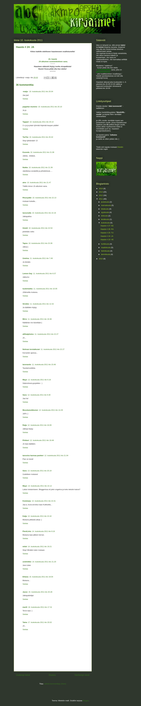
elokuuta (104, 216)
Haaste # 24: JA (107, 236)
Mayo (25, 380)
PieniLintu (27, 531)
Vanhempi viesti (82, 675)
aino (24, 182)
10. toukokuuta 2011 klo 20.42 (41, 137)
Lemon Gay (27, 273)
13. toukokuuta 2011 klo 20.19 (40, 471)
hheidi (25, 228)
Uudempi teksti (23, 675)
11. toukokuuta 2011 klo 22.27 (46, 334)
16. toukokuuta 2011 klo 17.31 (40, 607)
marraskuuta (106, 205)
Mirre (25, 319)
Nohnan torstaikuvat (31, 349)
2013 (101, 192)
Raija (25, 425)
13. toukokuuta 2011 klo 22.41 (44, 501)
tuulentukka (28, 289)
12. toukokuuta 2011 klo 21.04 (56, 455)
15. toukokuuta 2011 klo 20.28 (40, 592)
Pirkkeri (26, 440)
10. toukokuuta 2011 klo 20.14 (42, 122)
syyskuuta (105, 212)
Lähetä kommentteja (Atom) (55, 684)
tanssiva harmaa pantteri (33, 455)
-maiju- (26, 91)
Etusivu (52, 675)
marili (25, 607)
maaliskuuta (106, 247)
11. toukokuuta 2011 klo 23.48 (44, 364)
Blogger (86, 701)
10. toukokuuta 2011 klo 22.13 (44, 198)
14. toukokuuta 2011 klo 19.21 (40, 546)
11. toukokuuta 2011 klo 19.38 (40, 319)
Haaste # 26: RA (107, 229)
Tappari (26, 122)
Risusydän (27, 198)
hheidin (120, 147)
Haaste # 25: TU (107, 233)
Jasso (25, 592)
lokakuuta (105, 209)
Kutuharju (27, 501)
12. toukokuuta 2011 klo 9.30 (39, 395)
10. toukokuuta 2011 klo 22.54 (40, 228)
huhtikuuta (105, 244)
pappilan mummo (30, 107)
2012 (101, 195)
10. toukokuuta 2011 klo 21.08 (42, 152)
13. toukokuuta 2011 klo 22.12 (40, 486)
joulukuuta (105, 202)
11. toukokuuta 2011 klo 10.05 (45, 289)
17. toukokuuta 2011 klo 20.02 (40, 622)
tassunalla (27, 213)
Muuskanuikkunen (30, 410)
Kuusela (26, 152)
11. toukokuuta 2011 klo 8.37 (44, 273)
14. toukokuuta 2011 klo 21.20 (44, 562)
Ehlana (26, 577)
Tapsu (25, 243)
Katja (25, 516)
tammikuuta (106, 254)
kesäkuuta (105, 219)
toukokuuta (105, 223)
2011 (101, 199)
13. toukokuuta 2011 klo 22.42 (40, 516)
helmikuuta (105, 251)
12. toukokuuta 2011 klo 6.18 (39, 380)
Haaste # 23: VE (107, 240)
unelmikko (27, 562)
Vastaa (25, 99)
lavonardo (27, 364)
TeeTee (26, 137)
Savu (25, 395)
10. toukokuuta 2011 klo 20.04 (41, 91)
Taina (25, 622)
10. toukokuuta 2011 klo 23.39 (40, 243)
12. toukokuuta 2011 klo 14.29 (51, 410)
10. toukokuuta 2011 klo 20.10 (50, 107)
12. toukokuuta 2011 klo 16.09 (40, 425)
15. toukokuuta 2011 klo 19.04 (41, 577)
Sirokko (26, 304)
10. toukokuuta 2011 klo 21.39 (41, 167)
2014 (101, 188)
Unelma (26, 258)
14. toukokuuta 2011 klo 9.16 (43, 531)
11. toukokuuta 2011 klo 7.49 (41, 258)
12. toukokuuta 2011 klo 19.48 (42, 440)
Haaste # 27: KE (107, 226)
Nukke (25, 167)
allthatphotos (28, 334)
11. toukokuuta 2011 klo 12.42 (42, 304)
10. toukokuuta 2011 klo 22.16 (44, 213)
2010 (101, 259)
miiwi (25, 546)
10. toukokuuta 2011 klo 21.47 (39, 182)
